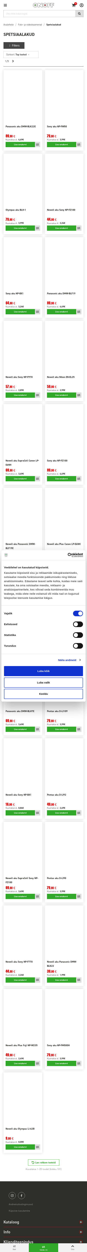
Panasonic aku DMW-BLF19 (61, 293)
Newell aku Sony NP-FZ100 (61, 210)
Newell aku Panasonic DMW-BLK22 (62, 964)
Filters (14, 45)
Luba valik (43, 682)
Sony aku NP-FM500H (58, 1045)
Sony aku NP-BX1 (15, 293)
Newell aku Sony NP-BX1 (18, 794)
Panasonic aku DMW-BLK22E (21, 126)
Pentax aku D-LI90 (56, 878)
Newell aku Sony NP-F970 (19, 377)
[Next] (13, 61)
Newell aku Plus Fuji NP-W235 (22, 1045)
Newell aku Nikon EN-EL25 (61, 377)
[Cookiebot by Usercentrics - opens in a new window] (67, 555)
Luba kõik (43, 671)
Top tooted (23, 54)
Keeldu (43, 693)
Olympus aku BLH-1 (16, 210)
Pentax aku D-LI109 (57, 711)
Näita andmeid (67, 660)
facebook (21, 1195)
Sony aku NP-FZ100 (57, 460)
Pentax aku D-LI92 (56, 794)
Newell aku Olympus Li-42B (20, 1128)
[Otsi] (43, 13)
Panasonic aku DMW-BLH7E (20, 711)
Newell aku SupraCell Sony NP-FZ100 (22, 880)
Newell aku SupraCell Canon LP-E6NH (22, 462)
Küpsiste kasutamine (19, 1210)
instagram (12, 1195)
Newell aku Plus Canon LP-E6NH (64, 544)
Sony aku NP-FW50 (57, 126)
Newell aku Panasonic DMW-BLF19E (20, 546)
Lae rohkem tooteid (45, 1162)
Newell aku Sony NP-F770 (19, 961)
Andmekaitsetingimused (21, 1204)
